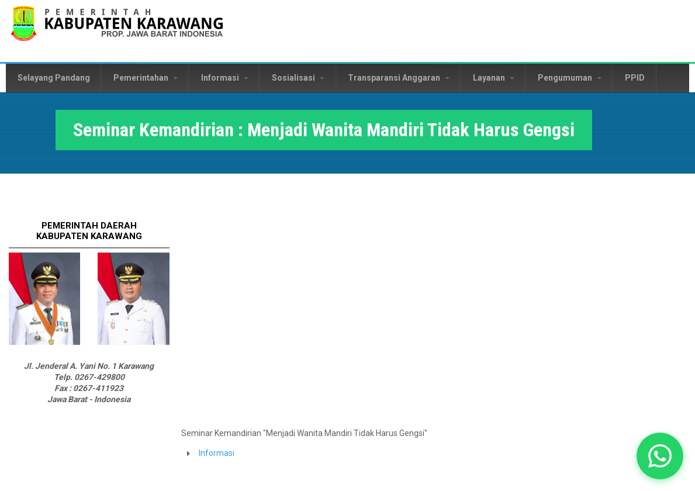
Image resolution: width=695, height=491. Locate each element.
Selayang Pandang (54, 77)
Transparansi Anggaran (398, 77)
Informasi (224, 77)
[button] (660, 456)
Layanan (493, 77)
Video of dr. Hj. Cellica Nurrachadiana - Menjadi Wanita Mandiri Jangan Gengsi (368, 311)
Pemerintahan (145, 77)
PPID (635, 77)
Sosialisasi (298, 77)
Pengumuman (569, 77)
